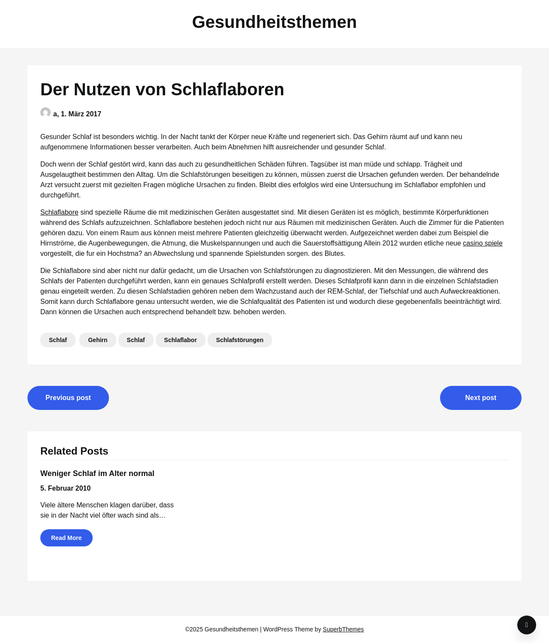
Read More (66, 537)
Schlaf (58, 340)
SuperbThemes (343, 629)
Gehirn (97, 340)
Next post (481, 397)
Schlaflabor (180, 340)
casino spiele (483, 243)
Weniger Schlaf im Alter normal (97, 473)
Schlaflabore (59, 212)
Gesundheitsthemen (274, 21)
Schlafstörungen (239, 340)
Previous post (68, 397)
